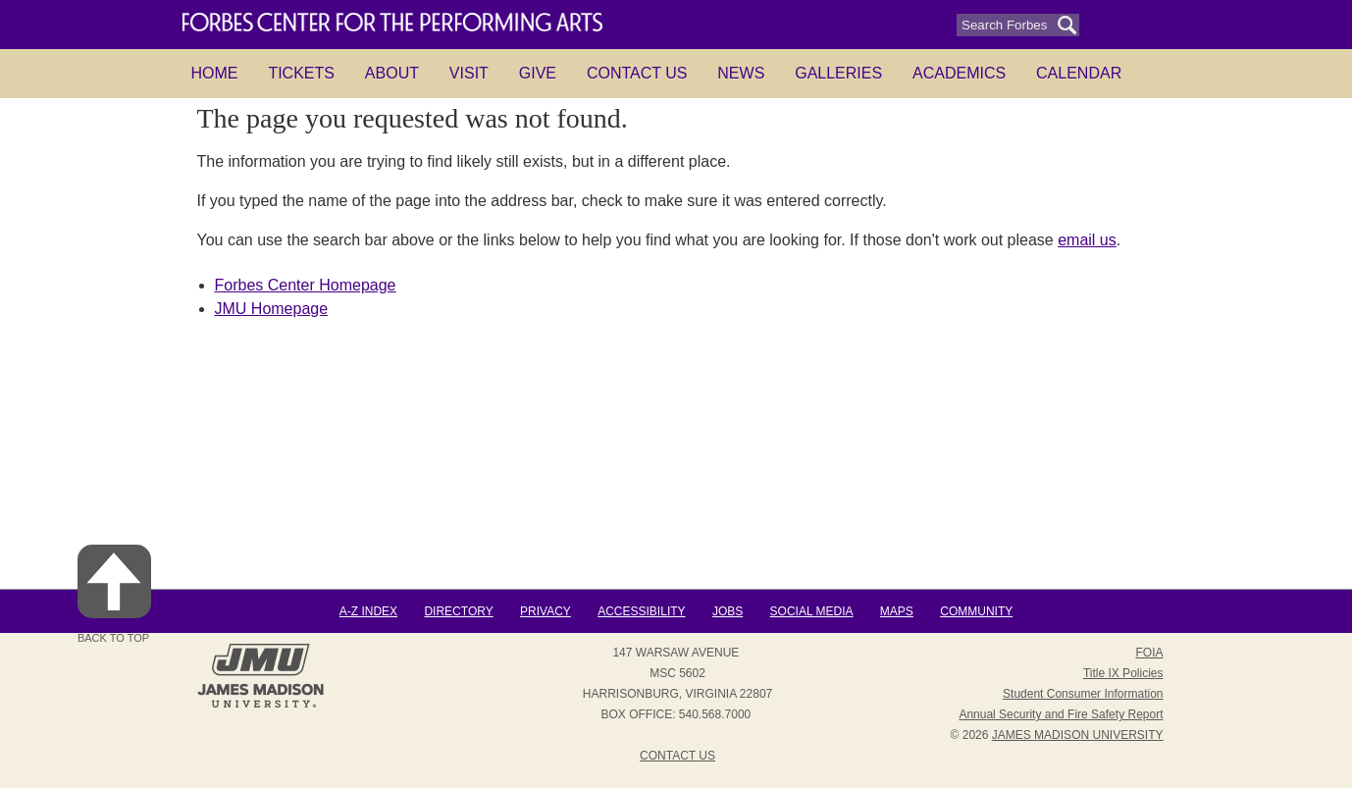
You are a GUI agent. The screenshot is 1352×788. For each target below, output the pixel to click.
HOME (214, 73)
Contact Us (637, 73)
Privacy (545, 611)
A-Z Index (368, 611)
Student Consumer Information (1083, 694)
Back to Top (114, 594)
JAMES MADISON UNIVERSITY (1078, 735)
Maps (896, 611)
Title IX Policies (1123, 673)
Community (976, 611)
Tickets (301, 73)
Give (537, 73)
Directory (458, 611)
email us (1087, 240)
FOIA (1149, 652)
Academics (959, 73)
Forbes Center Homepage (305, 285)
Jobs (727, 611)
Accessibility (641, 611)
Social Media (812, 611)
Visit (469, 73)
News (740, 73)
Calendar (1078, 73)
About (392, 73)
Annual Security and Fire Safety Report (1061, 714)
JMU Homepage (272, 308)
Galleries (838, 73)
